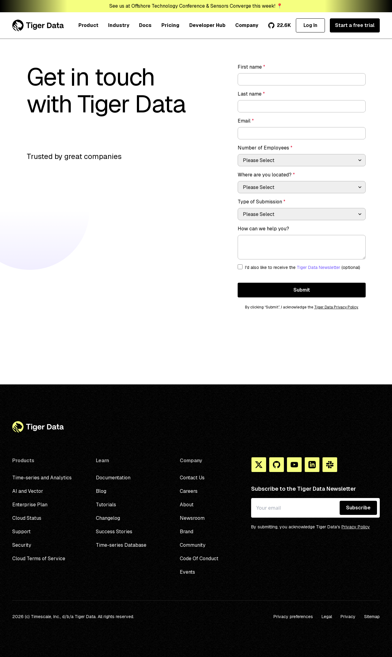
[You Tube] (294, 464)
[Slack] (329, 464)
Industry (118, 25)
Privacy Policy (355, 527)
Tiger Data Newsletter (318, 267)
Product (88, 25)
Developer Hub (207, 25)
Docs (145, 25)
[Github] (276, 464)
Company (246, 25)
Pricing (170, 25)
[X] (258, 464)
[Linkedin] (312, 464)
